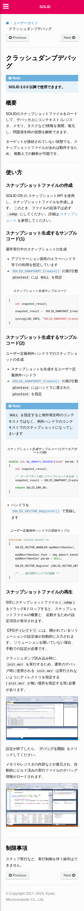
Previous (17, 37)
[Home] (7, 23)
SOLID (44, 7)
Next (69, 37)
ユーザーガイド (25, 23)
